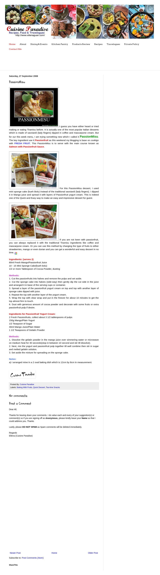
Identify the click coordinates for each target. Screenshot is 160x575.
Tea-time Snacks (53, 387)
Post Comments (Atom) (32, 558)
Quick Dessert (39, 387)
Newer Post (15, 553)
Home (54, 553)
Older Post (93, 553)
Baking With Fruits (24, 387)
